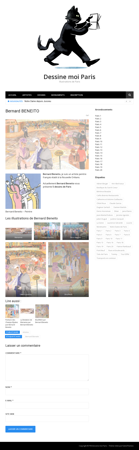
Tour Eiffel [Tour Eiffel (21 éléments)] (125, 254)
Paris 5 (98, 127)
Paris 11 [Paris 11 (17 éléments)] (119, 238)
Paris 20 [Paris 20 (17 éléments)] (110, 246)
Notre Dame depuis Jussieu (37, 101)
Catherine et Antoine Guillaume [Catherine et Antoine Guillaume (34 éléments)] (109, 199)
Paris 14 (98, 153)
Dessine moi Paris (69, 77)
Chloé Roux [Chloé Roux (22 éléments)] (101, 203)
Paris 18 (98, 164)
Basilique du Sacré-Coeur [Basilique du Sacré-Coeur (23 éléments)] (107, 187)
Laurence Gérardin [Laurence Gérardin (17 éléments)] (115, 223)
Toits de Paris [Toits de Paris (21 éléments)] (102, 254)
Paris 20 (98, 170)
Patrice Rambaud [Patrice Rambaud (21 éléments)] (124, 246)
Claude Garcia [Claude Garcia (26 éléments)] (115, 203)
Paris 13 (98, 150)
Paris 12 (98, 147)
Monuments (57, 95)
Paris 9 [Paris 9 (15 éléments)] (99, 238)
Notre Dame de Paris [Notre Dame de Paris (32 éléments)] (118, 227)
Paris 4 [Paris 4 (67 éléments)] (126, 230)
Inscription (76, 95)
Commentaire (13, 353)
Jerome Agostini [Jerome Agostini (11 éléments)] (122, 215)
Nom (8, 387)
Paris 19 (98, 167)
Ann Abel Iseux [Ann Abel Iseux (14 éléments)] (118, 183)
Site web (9, 414)
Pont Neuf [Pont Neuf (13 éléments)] (101, 250)
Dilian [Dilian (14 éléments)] (116, 211)
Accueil (12, 95)
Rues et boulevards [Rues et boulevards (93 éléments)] (116, 250)
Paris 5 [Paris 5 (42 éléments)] (99, 234)
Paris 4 (98, 124)
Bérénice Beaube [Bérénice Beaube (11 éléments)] (104, 191)
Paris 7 (98, 133)
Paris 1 (98, 115)
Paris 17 (98, 161)
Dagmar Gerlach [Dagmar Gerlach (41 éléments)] (103, 207)
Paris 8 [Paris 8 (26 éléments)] (126, 234)
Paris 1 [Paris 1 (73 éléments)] (99, 230)
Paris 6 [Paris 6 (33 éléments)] (108, 234)
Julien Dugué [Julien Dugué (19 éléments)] (102, 219)
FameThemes (128, 446)
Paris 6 (98, 130)
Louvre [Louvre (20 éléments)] (129, 223)
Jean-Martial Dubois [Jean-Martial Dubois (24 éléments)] (105, 215)
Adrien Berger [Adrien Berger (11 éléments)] (102, 183)
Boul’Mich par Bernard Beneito (41, 321)
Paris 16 (98, 158)
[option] (77, 101)
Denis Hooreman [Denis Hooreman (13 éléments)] (104, 211)
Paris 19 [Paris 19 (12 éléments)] (100, 246)
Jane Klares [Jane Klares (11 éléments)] (127, 211)
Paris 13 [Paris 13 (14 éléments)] (100, 242)
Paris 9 (98, 138)
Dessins (41, 95)
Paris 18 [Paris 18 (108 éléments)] (120, 242)
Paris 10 (98, 141)
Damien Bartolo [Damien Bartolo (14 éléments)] (120, 207)
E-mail (9, 400)
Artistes (26, 95)
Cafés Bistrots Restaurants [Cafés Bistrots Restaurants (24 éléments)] (108, 195)
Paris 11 (98, 144)
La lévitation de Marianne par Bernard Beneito (26, 322)
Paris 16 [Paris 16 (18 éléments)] (110, 242)
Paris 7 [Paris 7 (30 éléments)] (117, 234)
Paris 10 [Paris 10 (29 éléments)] (109, 238)
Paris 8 (98, 135)
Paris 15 (98, 155)
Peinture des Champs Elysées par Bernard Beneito (11, 323)
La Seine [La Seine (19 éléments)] (100, 223)
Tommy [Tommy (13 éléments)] (114, 254)
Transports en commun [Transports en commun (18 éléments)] (106, 258)
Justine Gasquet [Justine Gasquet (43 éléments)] (117, 219)
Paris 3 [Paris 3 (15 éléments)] (117, 230)
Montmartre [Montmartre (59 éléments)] (101, 227)
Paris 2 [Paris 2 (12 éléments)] (108, 230)
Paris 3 (98, 121)
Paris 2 (98, 118)
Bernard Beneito (32, 336)
